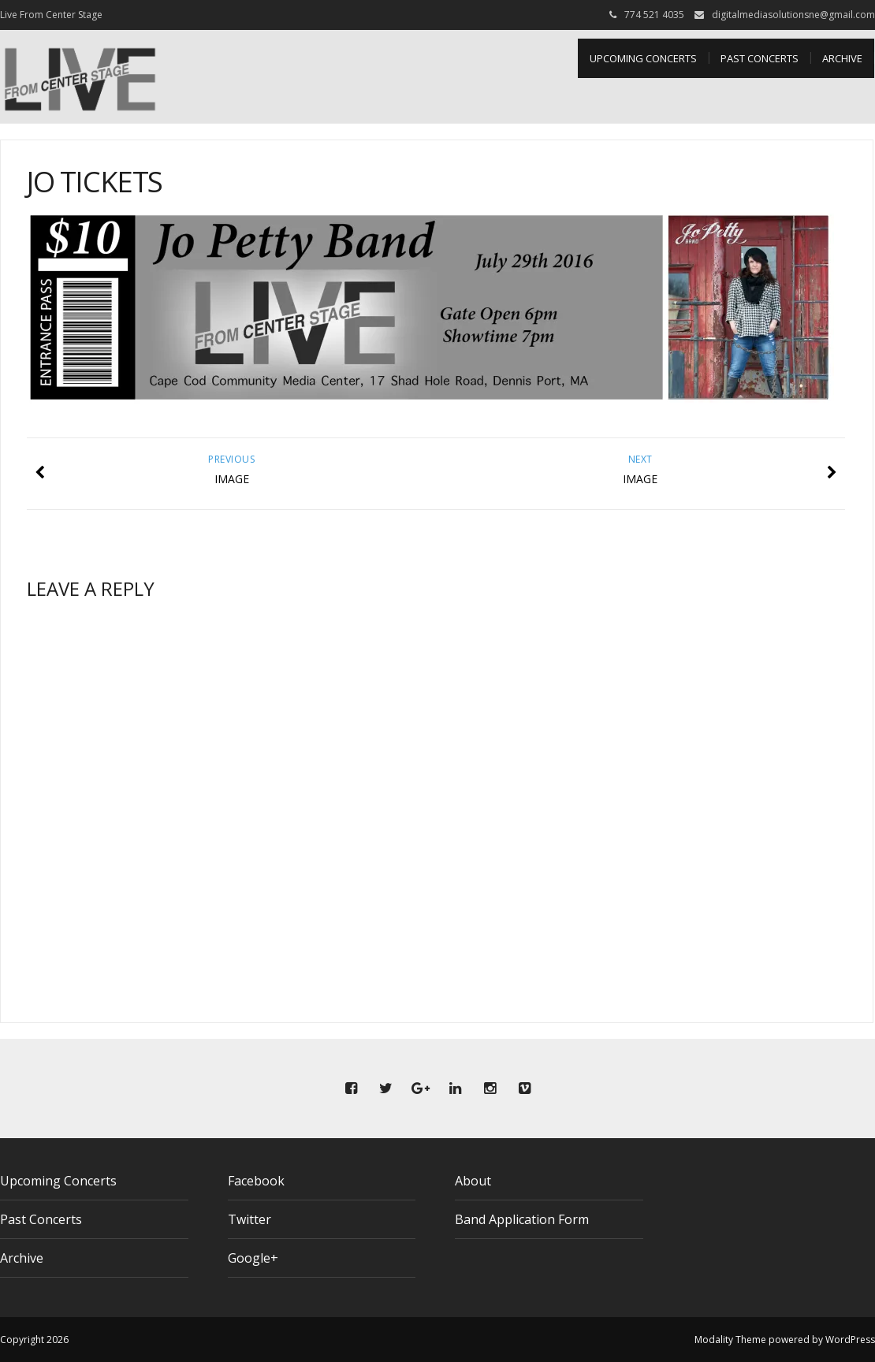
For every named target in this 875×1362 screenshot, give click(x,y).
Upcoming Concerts (643, 58)
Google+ (253, 1258)
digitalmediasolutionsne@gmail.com (793, 14)
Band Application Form (522, 1219)
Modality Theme (730, 1339)
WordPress (850, 1339)
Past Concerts (759, 58)
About (473, 1180)
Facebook (256, 1180)
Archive (842, 58)
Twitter (249, 1219)
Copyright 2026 (34, 1339)
